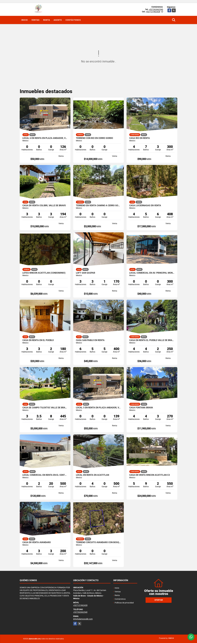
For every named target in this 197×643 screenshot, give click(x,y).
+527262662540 (156, 9)
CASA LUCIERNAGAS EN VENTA (145, 205)
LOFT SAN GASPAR (85, 273)
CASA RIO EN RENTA (139, 138)
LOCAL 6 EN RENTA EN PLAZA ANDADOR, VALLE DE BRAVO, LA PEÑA (45, 138)
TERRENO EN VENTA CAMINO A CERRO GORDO (98, 205)
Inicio (24, 20)
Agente (58, 20)
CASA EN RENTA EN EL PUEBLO (38, 340)
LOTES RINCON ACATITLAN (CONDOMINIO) (44, 273)
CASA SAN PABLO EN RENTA (90, 340)
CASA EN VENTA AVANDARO (36, 542)
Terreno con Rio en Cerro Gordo (94, 138)
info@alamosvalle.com (83, 619)
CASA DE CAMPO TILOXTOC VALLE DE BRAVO (45, 408)
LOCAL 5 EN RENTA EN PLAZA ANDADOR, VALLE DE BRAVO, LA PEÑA (98, 408)
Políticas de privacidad (124, 603)
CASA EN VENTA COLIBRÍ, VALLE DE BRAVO (44, 205)
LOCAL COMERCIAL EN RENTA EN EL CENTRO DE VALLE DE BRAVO (45, 475)
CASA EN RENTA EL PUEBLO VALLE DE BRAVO (152, 340)
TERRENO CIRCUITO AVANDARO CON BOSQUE (98, 542)
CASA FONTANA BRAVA (141, 408)
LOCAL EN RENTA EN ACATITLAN (92, 475)
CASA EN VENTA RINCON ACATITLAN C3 (149, 475)
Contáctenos (73, 20)
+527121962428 (153, 12)
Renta (46, 20)
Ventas (35, 20)
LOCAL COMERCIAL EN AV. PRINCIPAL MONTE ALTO (152, 273)
